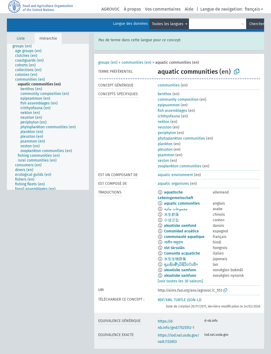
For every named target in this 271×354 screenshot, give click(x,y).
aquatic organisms (173, 183)
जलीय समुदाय (173, 242)
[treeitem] (24, 46)
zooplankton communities (179, 166)
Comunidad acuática (181, 231)
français (252, 9)
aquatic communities (182, 203)
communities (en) (136, 62)
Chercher (256, 24)
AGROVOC (110, 9)
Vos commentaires (162, 9)
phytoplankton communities (181, 138)
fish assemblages (172, 110)
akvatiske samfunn (180, 270)
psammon (166, 155)
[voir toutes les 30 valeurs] (180, 281)
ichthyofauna (169, 116)
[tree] (48, 117)
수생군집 (171, 220)
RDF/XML (165, 300)
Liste (21, 38)
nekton (163, 121)
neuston (164, 127)
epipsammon (169, 105)
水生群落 (171, 214)
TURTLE (180, 300)
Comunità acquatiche (182, 253)
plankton (165, 144)
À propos (132, 9)
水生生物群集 (175, 259)
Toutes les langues (168, 24)
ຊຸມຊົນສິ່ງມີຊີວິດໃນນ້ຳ (181, 264)
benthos (164, 94)
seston (163, 160)
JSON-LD (194, 300)
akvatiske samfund (180, 225)
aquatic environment (175, 175)
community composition (178, 99)
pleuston (165, 149)
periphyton (167, 133)
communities (169, 85)
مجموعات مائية (176, 209)
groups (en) (108, 62)
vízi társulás (174, 248)
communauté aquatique (184, 237)
